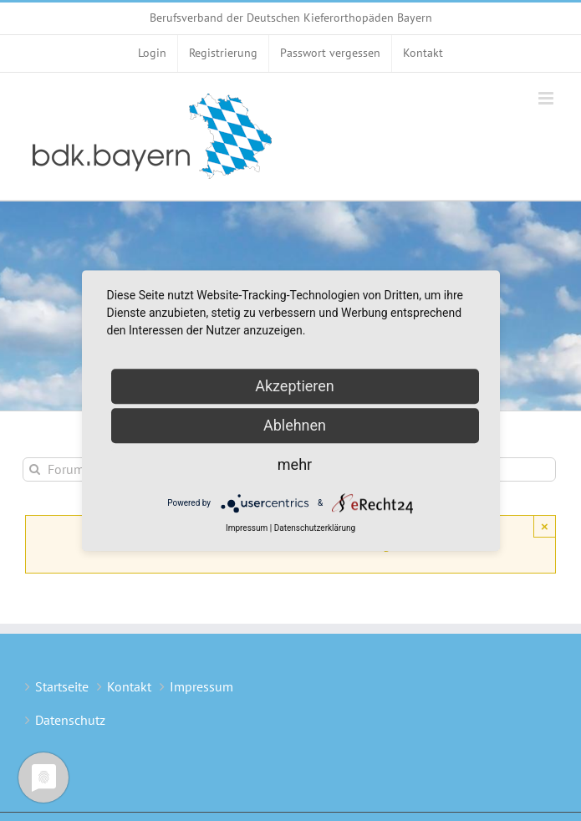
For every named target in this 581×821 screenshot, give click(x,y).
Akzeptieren (294, 386)
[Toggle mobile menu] (547, 98)
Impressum (201, 686)
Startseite (62, 686)
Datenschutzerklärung (314, 528)
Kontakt (129, 686)
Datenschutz (70, 719)
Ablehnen (294, 425)
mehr (295, 464)
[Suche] (35, 469)
